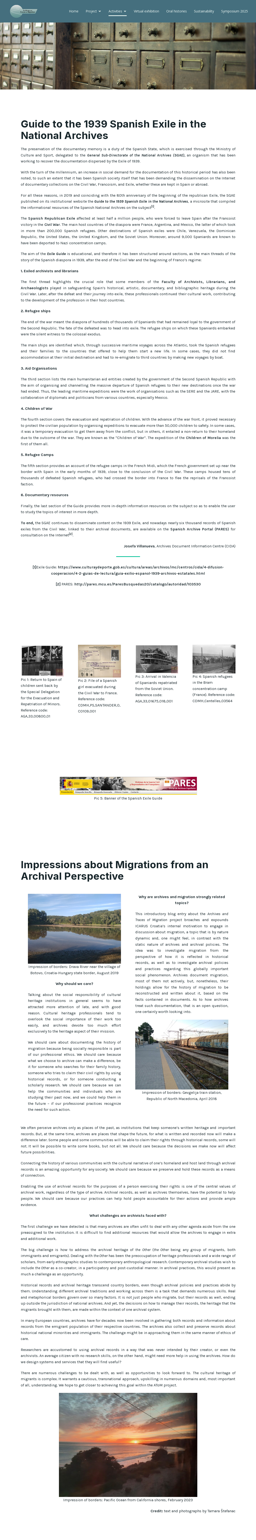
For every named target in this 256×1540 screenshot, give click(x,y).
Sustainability (174, 26)
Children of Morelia (203, 451)
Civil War (52, 238)
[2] (58, 597)
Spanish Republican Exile (51, 232)
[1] (34, 580)
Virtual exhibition (116, 26)
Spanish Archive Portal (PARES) (199, 542)
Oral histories (146, 26)
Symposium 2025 (204, 26)
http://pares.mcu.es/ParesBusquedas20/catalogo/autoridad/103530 (137, 597)
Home (43, 26)
